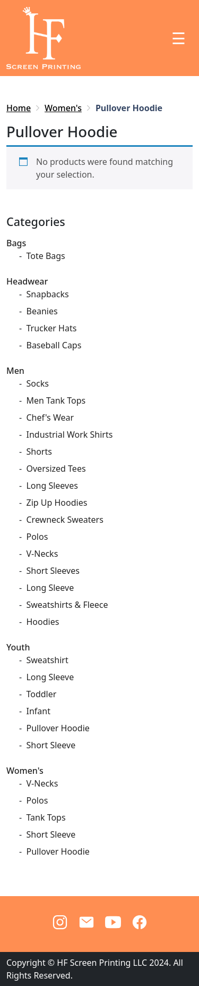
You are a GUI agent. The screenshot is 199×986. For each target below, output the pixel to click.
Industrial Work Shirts (69, 434)
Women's (63, 108)
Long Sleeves (51, 485)
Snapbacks (47, 294)
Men (15, 371)
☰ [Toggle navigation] (178, 38)
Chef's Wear (50, 417)
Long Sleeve (50, 588)
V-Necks (42, 553)
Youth (18, 647)
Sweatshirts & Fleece (67, 605)
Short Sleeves (52, 570)
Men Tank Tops (55, 400)
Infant (38, 711)
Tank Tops (45, 817)
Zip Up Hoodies (56, 502)
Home (18, 108)
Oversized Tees (55, 468)
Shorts (38, 451)
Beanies (41, 311)
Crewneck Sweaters (64, 519)
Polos (37, 536)
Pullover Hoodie (57, 728)
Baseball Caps (53, 345)
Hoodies (42, 622)
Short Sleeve (50, 745)
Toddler (41, 694)
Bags (16, 243)
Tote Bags (45, 256)
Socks (37, 383)
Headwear (27, 281)
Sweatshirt (47, 660)
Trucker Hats (51, 328)
